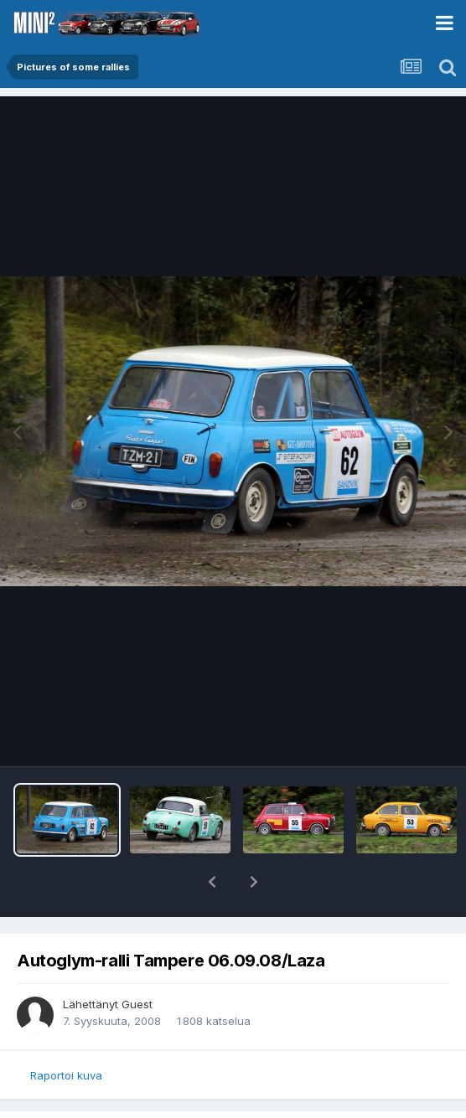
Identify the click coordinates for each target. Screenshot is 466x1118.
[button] (212, 881)
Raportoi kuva (66, 1075)
